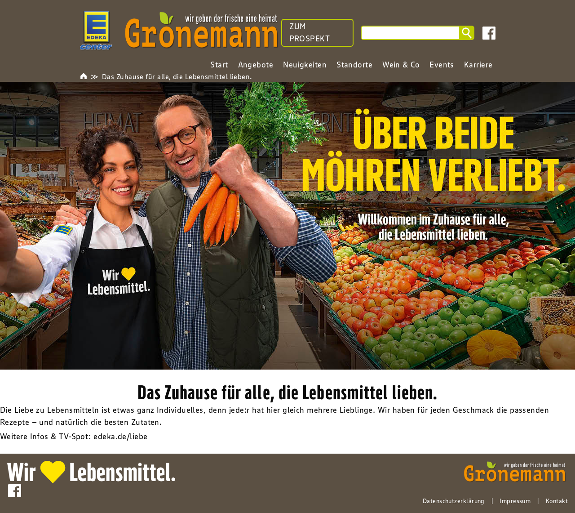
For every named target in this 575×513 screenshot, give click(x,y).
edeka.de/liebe (120, 437)
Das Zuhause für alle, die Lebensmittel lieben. (177, 76)
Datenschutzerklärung (454, 501)
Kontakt (557, 501)
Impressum (515, 501)
